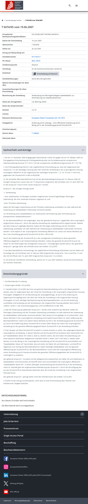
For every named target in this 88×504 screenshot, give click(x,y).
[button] (44, 150)
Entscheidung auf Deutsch (45, 73)
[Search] (70, 6)
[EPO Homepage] (14, 5)
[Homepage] (2, 20)
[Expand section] (82, 414)
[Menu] (76, 6)
